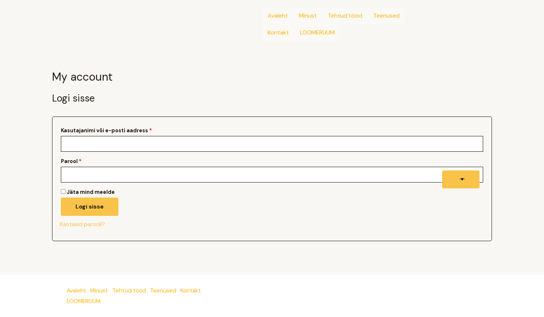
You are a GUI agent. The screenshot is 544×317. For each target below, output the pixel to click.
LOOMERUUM (317, 32)
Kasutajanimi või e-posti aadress (116, 129)
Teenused (386, 15)
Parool (81, 160)
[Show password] (461, 179)
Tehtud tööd (345, 15)
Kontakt (278, 32)
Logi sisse (90, 207)
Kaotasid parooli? (83, 224)
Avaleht (278, 15)
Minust (308, 15)
